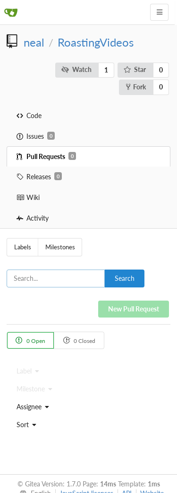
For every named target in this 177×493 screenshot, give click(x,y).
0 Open (30, 340)
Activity (33, 218)
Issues (36, 136)
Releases (39, 176)
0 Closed (79, 340)
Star (135, 69)
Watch (76, 69)
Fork (136, 87)
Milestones (60, 247)
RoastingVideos (96, 42)
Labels (22, 247)
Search (125, 278)
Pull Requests (46, 156)
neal (34, 42)
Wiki (28, 197)
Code (29, 115)
